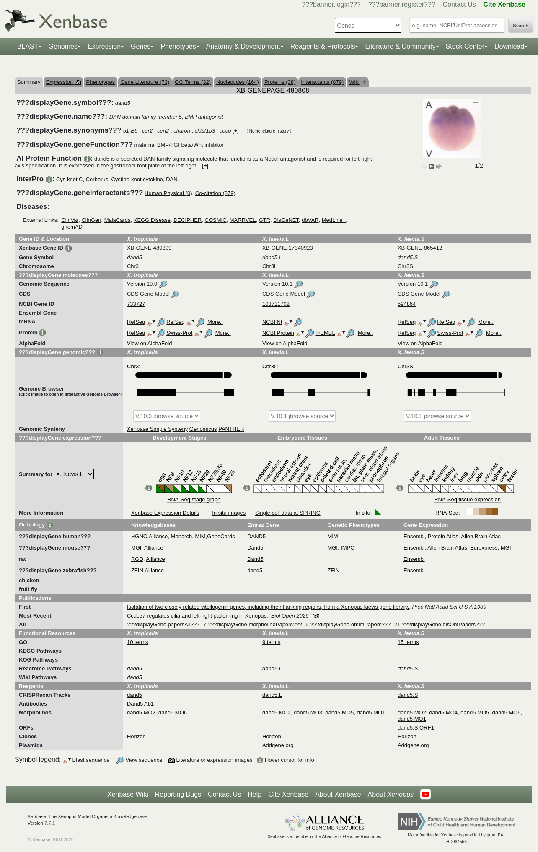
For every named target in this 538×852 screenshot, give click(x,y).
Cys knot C (69, 179)
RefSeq (136, 322)
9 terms (271, 642)
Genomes (63, 46)
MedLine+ (334, 220)
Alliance (158, 536)
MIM (200, 536)
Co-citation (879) (215, 193)
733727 (136, 304)
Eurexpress (484, 548)
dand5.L (272, 695)
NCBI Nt (272, 322)
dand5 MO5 (339, 712)
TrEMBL (325, 333)
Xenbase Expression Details (165, 513)
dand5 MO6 (172, 712)
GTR (264, 220)
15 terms (408, 642)
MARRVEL (243, 220)
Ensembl (414, 536)
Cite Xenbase (288, 794)
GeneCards (221, 536)
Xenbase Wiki (127, 794)
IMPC (347, 548)
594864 (407, 304)
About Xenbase (338, 794)
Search (520, 25)
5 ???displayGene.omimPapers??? (348, 624)
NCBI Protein (278, 333)
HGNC (139, 536)
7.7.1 (49, 823)
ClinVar (69, 220)
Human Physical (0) (168, 193)
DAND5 (256, 536)
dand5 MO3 (308, 712)
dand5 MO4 (443, 712)
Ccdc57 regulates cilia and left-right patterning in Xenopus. (197, 615)
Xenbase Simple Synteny (157, 429)
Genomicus (203, 429)
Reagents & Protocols (322, 46)
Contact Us (459, 4)
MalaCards (117, 220)
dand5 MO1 (371, 712)
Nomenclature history (269, 131)
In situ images (229, 513)
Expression (104, 46)
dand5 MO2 (141, 712)
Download (509, 46)
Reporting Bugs (178, 794)
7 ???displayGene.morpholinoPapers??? (252, 624)
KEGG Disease (152, 220)
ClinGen (91, 220)
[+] (236, 131)
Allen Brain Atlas (481, 536)
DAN (171, 179)
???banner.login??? (331, 4)
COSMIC (216, 220)
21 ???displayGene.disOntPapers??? (439, 624)
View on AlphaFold (149, 343)
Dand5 (255, 548)
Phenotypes (178, 46)
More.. (215, 322)
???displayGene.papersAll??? (163, 624)
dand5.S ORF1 (416, 727)
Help (254, 794)
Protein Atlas (443, 536)
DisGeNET (286, 220)
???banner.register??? (401, 4)
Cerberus (97, 179)
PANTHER (231, 429)
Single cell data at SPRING (288, 513)
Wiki (357, 82)
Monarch (181, 536)
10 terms (137, 642)
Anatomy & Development (243, 46)
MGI (136, 548)
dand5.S (408, 695)
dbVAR (310, 220)
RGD (137, 559)
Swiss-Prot (179, 333)
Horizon (136, 736)
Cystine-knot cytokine (137, 179)
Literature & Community (400, 46)
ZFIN (137, 570)
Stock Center (465, 46)
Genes (140, 46)
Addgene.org (277, 745)
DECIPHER (187, 220)
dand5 (254, 570)
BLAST (28, 46)
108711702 (276, 304)
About (391, 794)
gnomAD (72, 227)
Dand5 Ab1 (140, 704)
